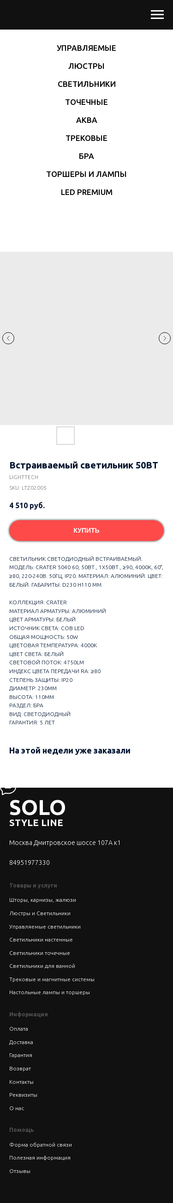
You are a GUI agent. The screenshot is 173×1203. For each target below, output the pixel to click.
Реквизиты (23, 1095)
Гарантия (20, 1055)
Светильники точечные (39, 953)
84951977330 (29, 862)
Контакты (21, 1082)
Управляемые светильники (45, 927)
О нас (16, 1108)
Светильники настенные (41, 939)
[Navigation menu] (157, 14)
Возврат (20, 1068)
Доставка (21, 1042)
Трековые (86, 138)
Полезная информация (40, 1157)
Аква (86, 119)
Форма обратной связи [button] (40, 1145)
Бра (86, 156)
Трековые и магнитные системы (52, 979)
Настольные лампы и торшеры (49, 992)
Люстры (86, 65)
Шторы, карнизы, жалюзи (42, 900)
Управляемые (86, 47)
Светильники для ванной (42, 966)
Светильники (87, 83)
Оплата (18, 1029)
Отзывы (19, 1171)
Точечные (86, 101)
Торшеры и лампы (86, 174)
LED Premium (87, 192)
